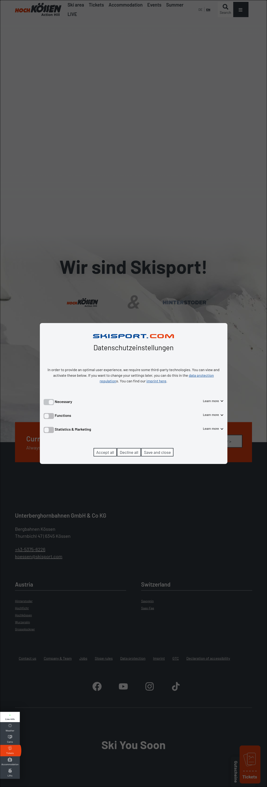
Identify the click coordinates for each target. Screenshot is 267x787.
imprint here (156, 381)
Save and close (157, 452)
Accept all (105, 452)
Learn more (213, 401)
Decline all (129, 452)
